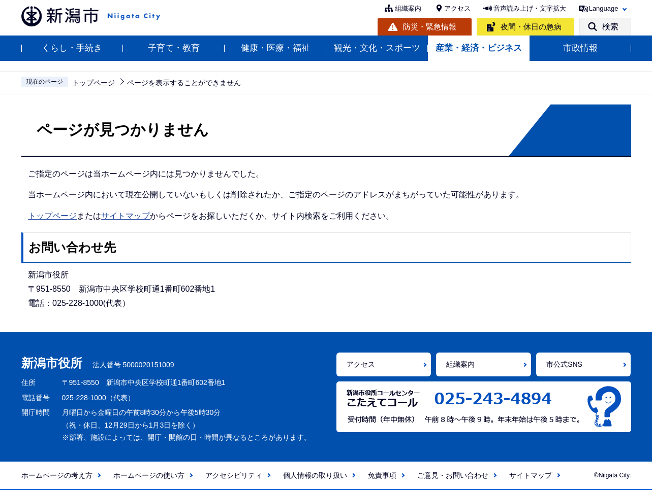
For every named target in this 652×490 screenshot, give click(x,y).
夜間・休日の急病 (531, 26)
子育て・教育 (174, 48)
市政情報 (580, 48)
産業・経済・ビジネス (479, 48)
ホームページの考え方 (56, 475)
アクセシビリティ (233, 475)
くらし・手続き (72, 48)
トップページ (93, 83)
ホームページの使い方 (148, 475)
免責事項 (382, 475)
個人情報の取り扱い (315, 475)
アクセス (457, 8)
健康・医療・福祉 (275, 48)
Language (603, 8)
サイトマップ (125, 216)
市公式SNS (564, 364)
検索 (610, 26)
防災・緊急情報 (429, 26)
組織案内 (408, 8)
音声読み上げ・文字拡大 (529, 8)
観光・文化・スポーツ (377, 48)
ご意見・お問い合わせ (452, 475)
